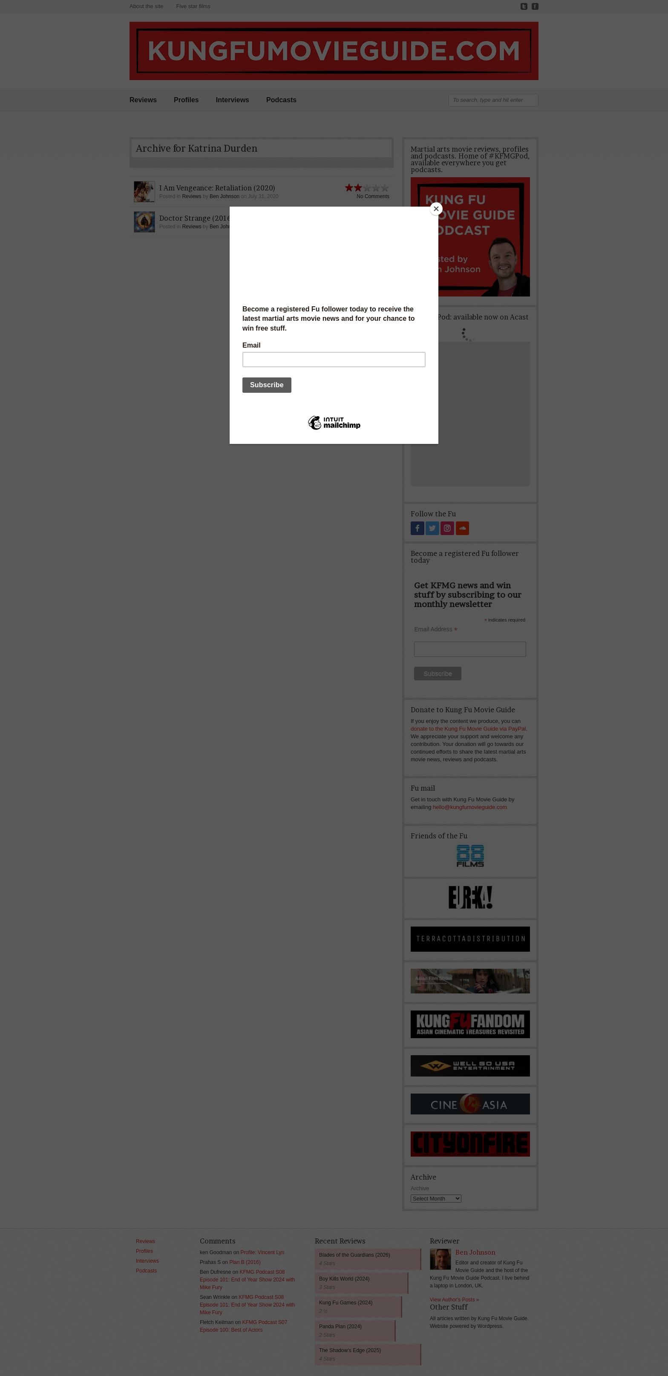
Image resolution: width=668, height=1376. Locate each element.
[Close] (436, 208)
